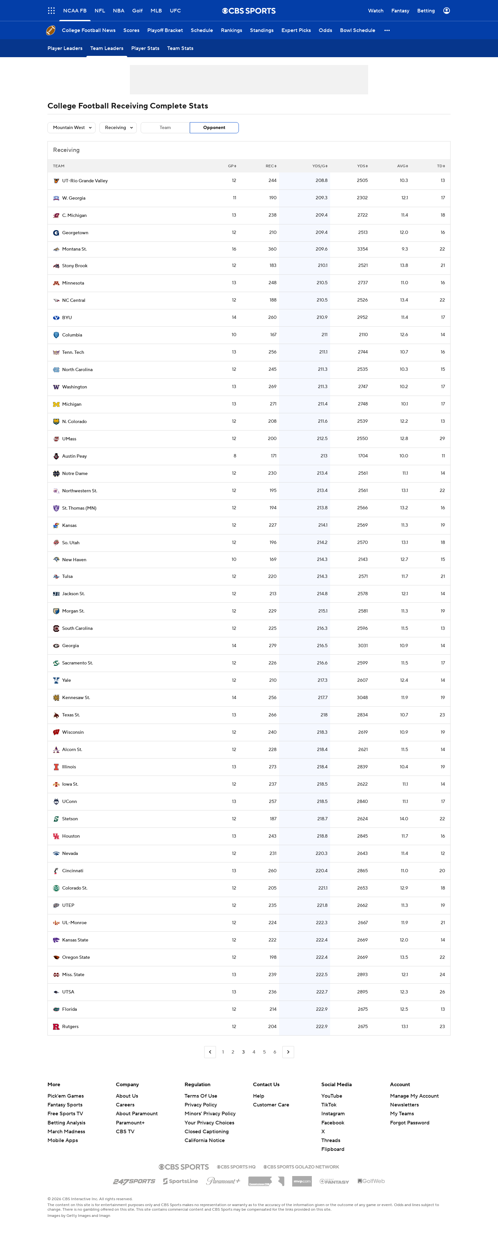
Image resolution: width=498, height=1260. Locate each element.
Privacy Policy (201, 1105)
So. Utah (71, 543)
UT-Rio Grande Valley (85, 181)
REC (271, 166)
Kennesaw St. (76, 698)
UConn (69, 802)
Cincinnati (72, 871)
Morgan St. (73, 611)
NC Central (73, 300)
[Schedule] (202, 30)
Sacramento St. (77, 663)
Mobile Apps (62, 1140)
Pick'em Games (65, 1096)
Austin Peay (74, 456)
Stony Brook (74, 266)
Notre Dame (75, 474)
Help (258, 1096)
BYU (67, 318)
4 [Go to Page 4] (254, 1052)
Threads (330, 1140)
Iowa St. (70, 784)
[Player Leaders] (65, 48)
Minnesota (73, 283)
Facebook (332, 1123)
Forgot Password (410, 1123)
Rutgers (70, 1027)
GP (232, 166)
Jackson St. (73, 594)
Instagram (333, 1113)
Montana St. (74, 249)
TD (441, 166)
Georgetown (75, 233)
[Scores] (131, 30)
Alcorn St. (72, 750)
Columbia (72, 335)
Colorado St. (74, 888)
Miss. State (73, 975)
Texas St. (71, 715)
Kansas (69, 526)
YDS (362, 166)
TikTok (328, 1105)
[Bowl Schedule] (357, 30)
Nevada (70, 854)
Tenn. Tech (73, 352)
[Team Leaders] (106, 48)
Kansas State (75, 940)
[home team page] (56, 181)
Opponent (214, 128)
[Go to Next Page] (288, 1052)
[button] (387, 30)
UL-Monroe (74, 923)
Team (165, 128)
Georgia (70, 646)
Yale (66, 680)
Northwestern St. (79, 491)
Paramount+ (130, 1123)
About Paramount (137, 1113)
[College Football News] (88, 30)
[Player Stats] (145, 48)
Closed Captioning (207, 1131)
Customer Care (271, 1105)
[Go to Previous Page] (210, 1052)
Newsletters (404, 1105)
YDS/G (320, 166)
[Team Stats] (180, 48)
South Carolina (77, 628)
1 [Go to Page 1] (223, 1052)
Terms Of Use (201, 1096)
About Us (127, 1096)
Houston (71, 836)
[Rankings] (231, 30)
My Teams (402, 1113)
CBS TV (125, 1131)
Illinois (69, 767)
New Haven (74, 560)
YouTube (331, 1096)
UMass (69, 439)
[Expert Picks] (296, 30)
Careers (125, 1105)
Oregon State (76, 957)
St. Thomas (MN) (79, 508)
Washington (74, 387)
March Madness (66, 1131)
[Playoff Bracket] (165, 30)
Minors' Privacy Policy (210, 1113)
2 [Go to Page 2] (233, 1052)
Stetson (70, 819)
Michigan (71, 404)
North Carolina (77, 370)
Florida (69, 1009)
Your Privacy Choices (209, 1123)
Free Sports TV (65, 1113)
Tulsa (67, 577)
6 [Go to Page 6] (275, 1052)
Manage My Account (414, 1096)
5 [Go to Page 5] (264, 1052)
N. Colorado (74, 422)
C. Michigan (74, 216)
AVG (402, 166)
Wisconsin (73, 732)
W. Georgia (73, 198)
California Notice (205, 1140)
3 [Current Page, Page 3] (243, 1052)
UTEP (68, 905)
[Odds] (325, 30)
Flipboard (333, 1149)
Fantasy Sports (64, 1105)
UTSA (68, 992)
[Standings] (261, 30)
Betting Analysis (66, 1123)
